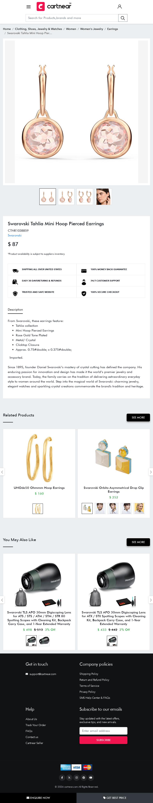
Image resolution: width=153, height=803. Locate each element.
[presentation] (2, 472)
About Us (31, 719)
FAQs (29, 731)
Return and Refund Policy (94, 680)
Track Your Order (36, 725)
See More (138, 417)
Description (15, 309)
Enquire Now (38, 797)
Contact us (32, 737)
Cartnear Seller (34, 743)
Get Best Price (114, 797)
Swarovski (15, 235)
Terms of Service (89, 686)
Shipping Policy (88, 674)
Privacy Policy (87, 692)
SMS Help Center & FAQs (94, 698)
